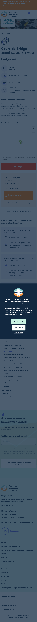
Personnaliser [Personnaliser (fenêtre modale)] (18, 332)
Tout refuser (18, 328)
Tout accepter (18, 321)
